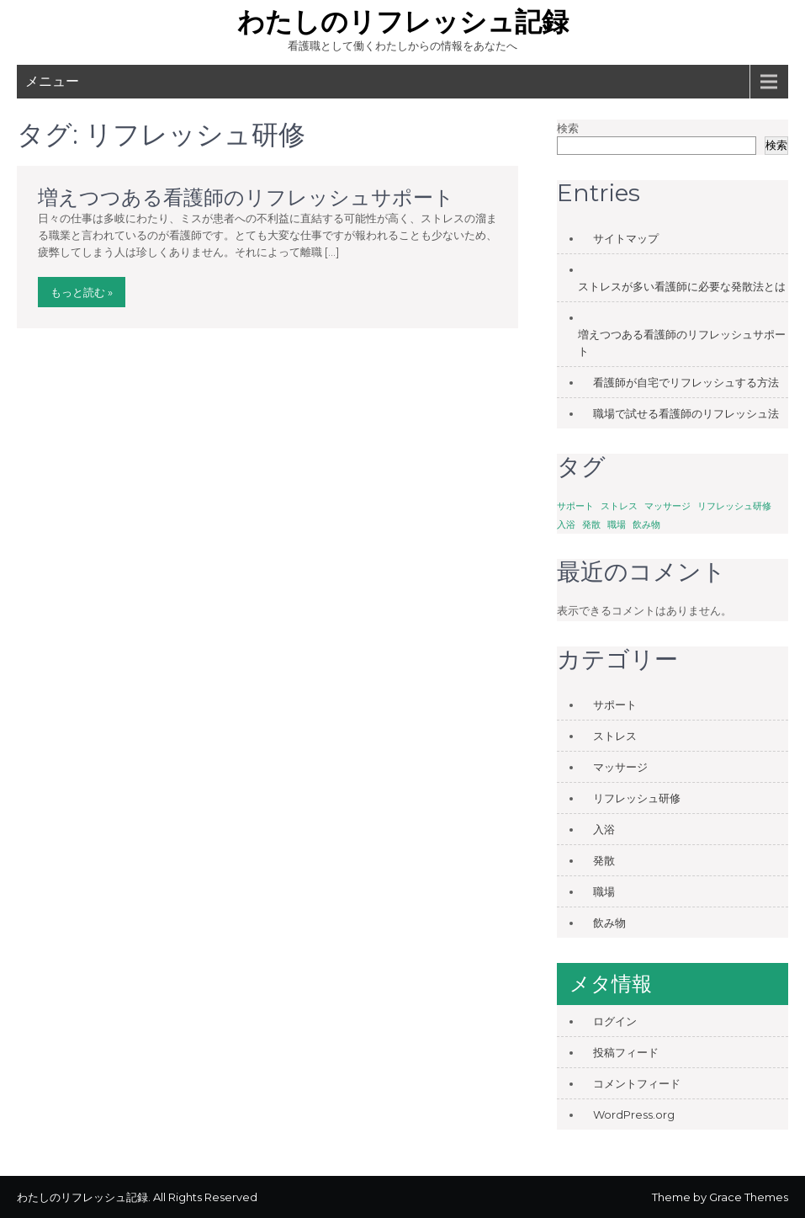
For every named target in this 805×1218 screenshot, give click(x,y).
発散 (604, 860)
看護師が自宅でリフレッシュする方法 (686, 382)
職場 (604, 891)
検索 (568, 128)
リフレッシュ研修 (637, 798)
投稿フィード (626, 1052)
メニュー (52, 81)
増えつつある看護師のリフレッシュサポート (246, 197)
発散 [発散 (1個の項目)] (591, 524)
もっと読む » (81, 292)
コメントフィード (637, 1083)
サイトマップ (626, 238)
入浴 (604, 829)
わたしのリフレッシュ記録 (403, 21)
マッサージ (620, 767)
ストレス (615, 735)
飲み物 (609, 922)
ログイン (615, 1021)
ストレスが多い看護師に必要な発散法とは (682, 286)
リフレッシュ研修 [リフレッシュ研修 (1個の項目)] (734, 506)
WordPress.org (634, 1114)
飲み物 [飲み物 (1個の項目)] (646, 524)
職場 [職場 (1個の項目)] (616, 524)
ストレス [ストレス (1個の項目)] (619, 506)
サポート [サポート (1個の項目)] (575, 506)
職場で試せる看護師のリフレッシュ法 (686, 413)
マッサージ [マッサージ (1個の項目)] (667, 506)
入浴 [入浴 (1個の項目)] (566, 524)
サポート (615, 704)
